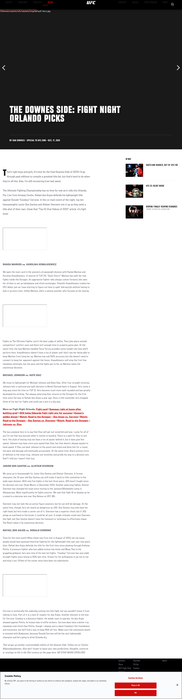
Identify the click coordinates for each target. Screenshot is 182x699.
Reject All (135, 685)
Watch (137, 11)
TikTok (136, 664)
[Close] (177, 685)
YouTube (136, 661)
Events (8, 11)
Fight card (41, 409)
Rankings (20, 11)
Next (177, 67)
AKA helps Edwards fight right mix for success (46, 413)
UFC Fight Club (125, 668)
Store (121, 664)
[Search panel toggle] (172, 11)
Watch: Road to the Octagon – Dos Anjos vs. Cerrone (49, 417)
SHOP (164, 11)
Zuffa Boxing (151, 11)
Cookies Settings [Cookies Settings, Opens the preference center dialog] (135, 678)
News (45, 11)
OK (135, 693)
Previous (4, 67)
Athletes (33, 11)
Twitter (136, 668)
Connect (125, 11)
